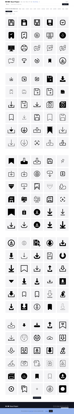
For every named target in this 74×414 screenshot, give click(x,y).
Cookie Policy (32, 412)
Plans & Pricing (35, 1)
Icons (24, 1)
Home (21, 1)
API (29, 1)
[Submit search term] (65, 4)
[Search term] (36, 4)
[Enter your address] (58, 408)
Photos (27, 1)
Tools (31, 1)
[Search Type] (8, 4)
